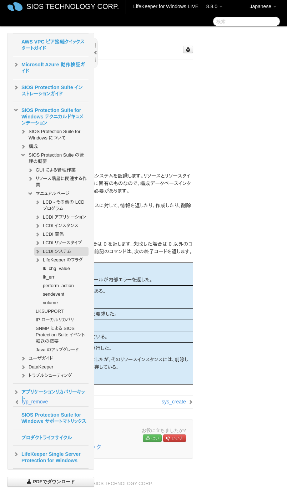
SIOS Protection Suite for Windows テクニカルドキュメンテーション (48, 116)
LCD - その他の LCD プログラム (59, 204)
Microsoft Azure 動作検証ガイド (49, 67)
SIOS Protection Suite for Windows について (50, 134)
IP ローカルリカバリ (55, 319)
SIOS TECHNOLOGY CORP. (72, 6)
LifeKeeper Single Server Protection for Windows (47, 456)
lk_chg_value (56, 268)
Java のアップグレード (57, 349)
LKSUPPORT (50, 311)
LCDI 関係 (49, 234)
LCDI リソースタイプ (58, 243)
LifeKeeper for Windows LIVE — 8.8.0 (177, 6)
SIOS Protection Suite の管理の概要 (52, 157)
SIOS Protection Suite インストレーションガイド (47, 90)
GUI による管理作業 (51, 170)
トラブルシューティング (46, 375)
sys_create (174, 401)
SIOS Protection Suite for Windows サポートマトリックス (53, 418)
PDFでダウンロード (51, 481)
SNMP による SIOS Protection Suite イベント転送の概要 (60, 335)
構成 (29, 146)
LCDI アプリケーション (60, 217)
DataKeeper (36, 367)
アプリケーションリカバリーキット (49, 394)
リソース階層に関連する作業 (57, 181)
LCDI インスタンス (56, 225)
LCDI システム (52, 251)
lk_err (49, 277)
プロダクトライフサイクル (46, 437)
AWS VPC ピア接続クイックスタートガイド (53, 45)
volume (50, 302)
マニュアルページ (48, 193)
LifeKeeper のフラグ (58, 260)
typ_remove (35, 401)
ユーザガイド (36, 358)
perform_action (58, 285)
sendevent (53, 294)
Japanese (263, 6)
